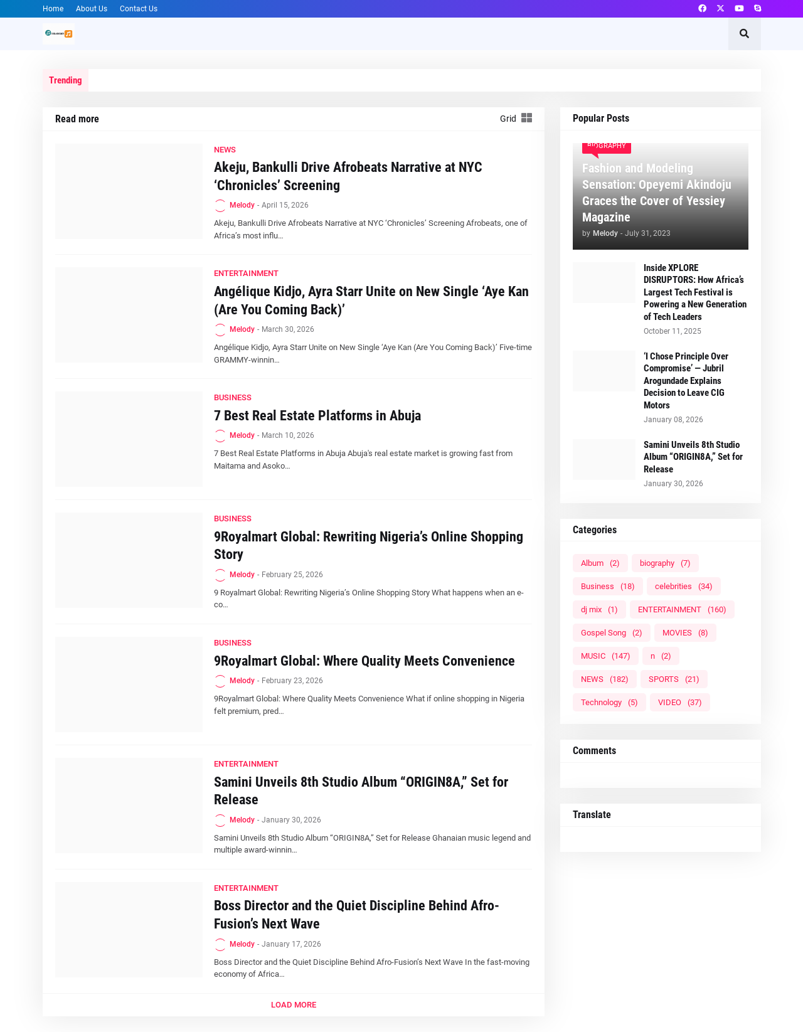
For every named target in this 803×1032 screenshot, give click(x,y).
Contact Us (138, 8)
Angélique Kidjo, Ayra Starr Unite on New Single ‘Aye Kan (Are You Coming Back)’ (371, 300)
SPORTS (674, 679)
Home (53, 8)
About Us (91, 8)
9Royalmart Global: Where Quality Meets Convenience (364, 661)
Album (600, 563)
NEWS (605, 679)
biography (665, 563)
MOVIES (685, 633)
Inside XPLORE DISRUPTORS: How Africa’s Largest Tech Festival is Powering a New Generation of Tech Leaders (695, 292)
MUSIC (605, 656)
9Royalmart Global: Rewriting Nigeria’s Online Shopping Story (368, 546)
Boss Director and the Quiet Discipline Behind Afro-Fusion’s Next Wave (356, 915)
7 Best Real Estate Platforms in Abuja (317, 415)
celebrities (684, 586)
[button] (744, 34)
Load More (293, 1004)
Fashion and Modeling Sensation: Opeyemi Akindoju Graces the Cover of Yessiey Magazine (656, 193)
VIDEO (680, 702)
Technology (609, 702)
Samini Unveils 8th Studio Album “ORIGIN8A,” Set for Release (361, 791)
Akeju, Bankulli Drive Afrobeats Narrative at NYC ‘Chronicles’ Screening (348, 176)
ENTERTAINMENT (682, 609)
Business (608, 586)
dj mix (599, 609)
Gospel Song (611, 633)
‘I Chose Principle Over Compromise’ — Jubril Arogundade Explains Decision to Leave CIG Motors (686, 381)
